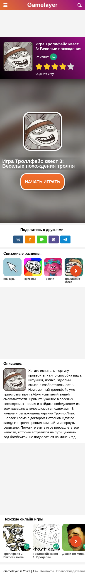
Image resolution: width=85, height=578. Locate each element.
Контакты (47, 571)
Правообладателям (70, 571)
